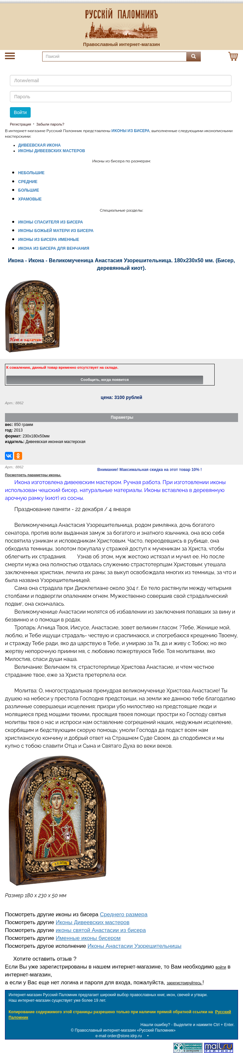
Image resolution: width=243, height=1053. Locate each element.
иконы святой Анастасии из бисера (101, 930)
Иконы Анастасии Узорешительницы (134, 946)
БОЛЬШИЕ (28, 190)
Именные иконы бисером (88, 938)
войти (221, 967)
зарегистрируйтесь (184, 983)
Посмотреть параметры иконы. (33, 475)
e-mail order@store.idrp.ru (119, 1036)
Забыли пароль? (50, 124)
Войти (20, 112)
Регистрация (20, 124)
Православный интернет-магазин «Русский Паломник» (125, 1030)
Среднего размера (123, 914)
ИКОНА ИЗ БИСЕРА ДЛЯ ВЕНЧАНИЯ (53, 248)
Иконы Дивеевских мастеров (93, 922)
